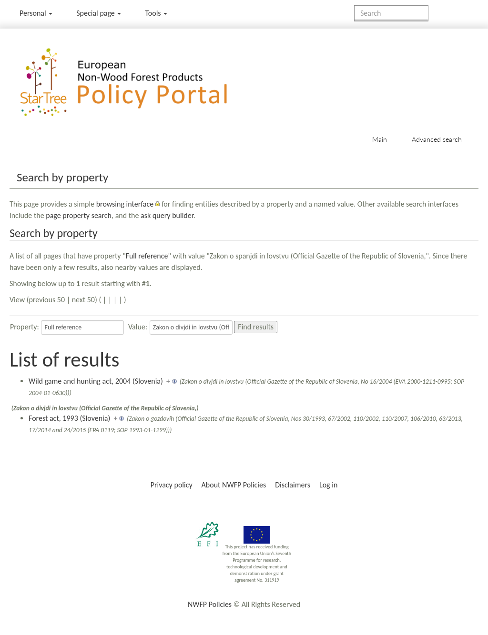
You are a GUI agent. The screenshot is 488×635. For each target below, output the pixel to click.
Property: (24, 326)
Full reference (147, 255)
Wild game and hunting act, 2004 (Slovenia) (96, 381)
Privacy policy (172, 484)
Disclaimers (292, 484)
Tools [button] (156, 13)
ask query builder (167, 215)
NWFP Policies (210, 604)
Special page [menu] (98, 13)
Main (379, 139)
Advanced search (437, 139)
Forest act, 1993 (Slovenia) (69, 418)
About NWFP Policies (234, 484)
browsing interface (125, 203)
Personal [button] (36, 13)
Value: (137, 326)
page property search (79, 215)
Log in (328, 484)
